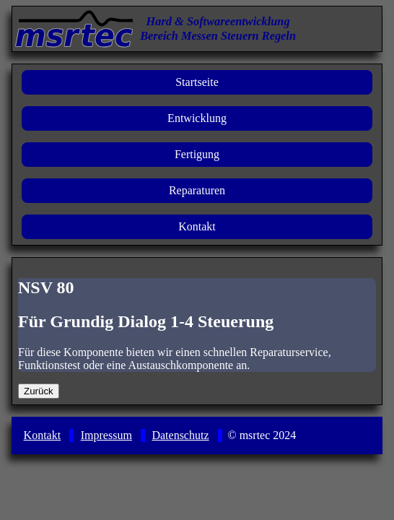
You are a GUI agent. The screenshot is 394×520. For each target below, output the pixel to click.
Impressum (106, 435)
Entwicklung (197, 118)
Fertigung (197, 154)
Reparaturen (197, 190)
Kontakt (197, 226)
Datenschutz (180, 435)
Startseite (197, 82)
